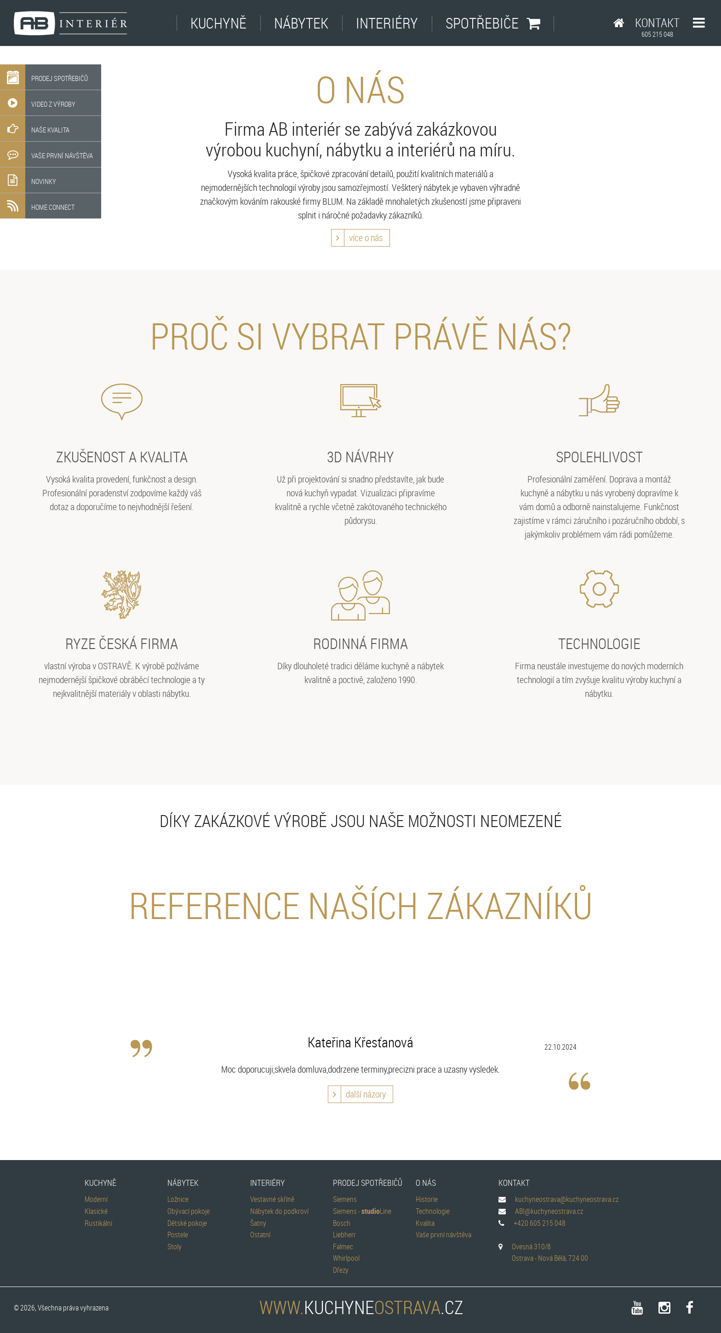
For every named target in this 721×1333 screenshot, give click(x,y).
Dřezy (341, 1270)
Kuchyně (218, 23)
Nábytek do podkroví (279, 1211)
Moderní (96, 1199)
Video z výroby (37, 102)
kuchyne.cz (360, 1307)
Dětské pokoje (187, 1223)
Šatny (258, 1223)
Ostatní (260, 1235)
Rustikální (98, 1223)
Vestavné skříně (272, 1199)
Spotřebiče (493, 23)
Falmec (343, 1246)
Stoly (174, 1246)
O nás (426, 1182)
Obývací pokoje (188, 1211)
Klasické (96, 1211)
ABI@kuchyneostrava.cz (549, 1211)
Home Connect (37, 205)
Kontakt (657, 27)
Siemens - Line (362, 1211)
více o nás (357, 238)
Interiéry (387, 23)
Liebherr (344, 1235)
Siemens (345, 1199)
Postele (177, 1235)
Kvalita (425, 1223)
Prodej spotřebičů (44, 77)
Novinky (28, 180)
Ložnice (178, 1199)
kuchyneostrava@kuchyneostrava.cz (566, 1199)
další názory (357, 1094)
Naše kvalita (34, 128)
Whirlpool (346, 1258)
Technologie (433, 1211)
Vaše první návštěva (46, 154)
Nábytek (301, 23)
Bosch (341, 1223)
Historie (427, 1199)
